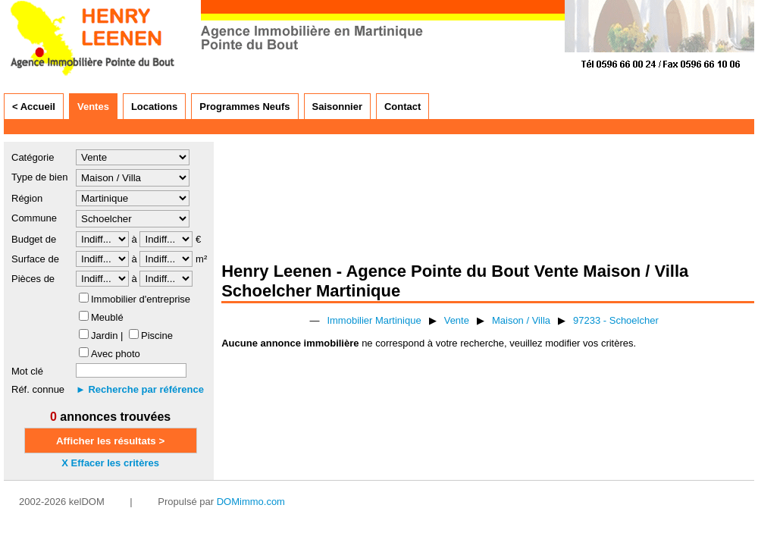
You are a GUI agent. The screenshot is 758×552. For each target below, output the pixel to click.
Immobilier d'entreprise (140, 299)
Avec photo (115, 353)
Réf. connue (37, 389)
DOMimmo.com (251, 501)
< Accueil (33, 106)
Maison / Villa (521, 320)
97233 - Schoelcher (616, 320)
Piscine (157, 335)
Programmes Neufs (244, 106)
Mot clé (27, 371)
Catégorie (32, 157)
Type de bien (39, 177)
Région (26, 198)
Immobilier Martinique (374, 320)
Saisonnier (337, 106)
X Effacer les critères (110, 463)
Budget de (33, 239)
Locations (154, 106)
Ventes (93, 106)
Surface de (35, 259)
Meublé (107, 317)
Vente (456, 320)
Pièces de (33, 278)
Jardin (104, 335)
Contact (402, 106)
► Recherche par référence (140, 389)
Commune (34, 218)
